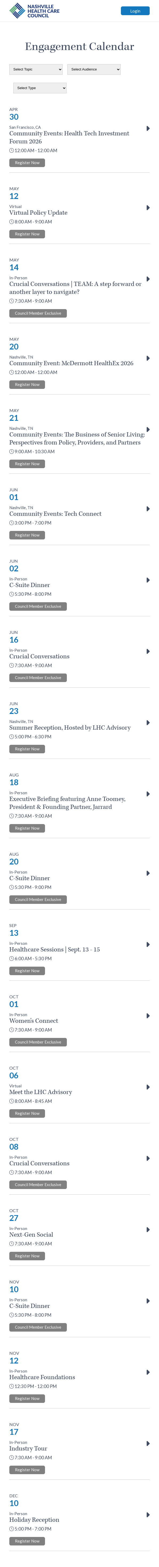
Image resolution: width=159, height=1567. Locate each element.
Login (135, 10)
